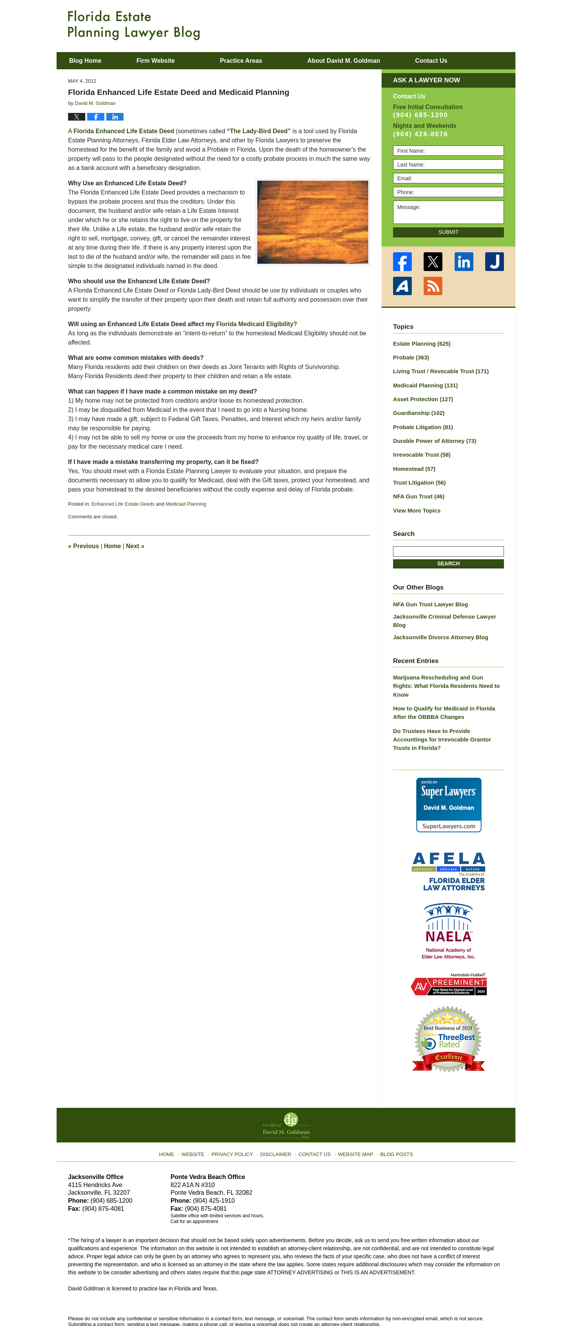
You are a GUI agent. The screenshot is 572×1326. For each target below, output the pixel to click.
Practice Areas (261, 60)
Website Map (352, 1114)
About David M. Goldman (363, 60)
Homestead (413, 464)
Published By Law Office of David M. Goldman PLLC (454, 25)
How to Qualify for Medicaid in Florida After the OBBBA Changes (448, 686)
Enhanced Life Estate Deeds (122, 504)
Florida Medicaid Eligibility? (256, 324)
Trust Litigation (418, 477)
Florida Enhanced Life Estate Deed (123, 131)
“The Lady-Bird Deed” (259, 131)
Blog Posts (392, 1114)
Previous (83, 546)
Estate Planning (420, 343)
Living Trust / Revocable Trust (438, 370)
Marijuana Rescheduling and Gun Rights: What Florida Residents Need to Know (445, 664)
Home (112, 546)
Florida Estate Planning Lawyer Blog (134, 25)
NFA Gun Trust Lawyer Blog (428, 597)
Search (448, 557)
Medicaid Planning (186, 504)
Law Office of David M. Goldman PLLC (152, 1302)
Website (199, 1114)
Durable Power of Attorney (432, 437)
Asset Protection (421, 397)
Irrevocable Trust (420, 450)
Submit (449, 232)
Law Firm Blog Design (467, 1303)
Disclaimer (277, 1114)
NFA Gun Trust (417, 491)
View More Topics (415, 504)
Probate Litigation (421, 424)
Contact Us (314, 1114)
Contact (461, 60)
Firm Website (175, 60)
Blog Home (95, 60)
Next (135, 546)
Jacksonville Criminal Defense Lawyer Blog (448, 609)
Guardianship (417, 410)
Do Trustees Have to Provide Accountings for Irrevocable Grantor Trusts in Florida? (446, 707)
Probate (410, 357)
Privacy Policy (236, 1114)
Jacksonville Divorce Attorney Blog (438, 621)
